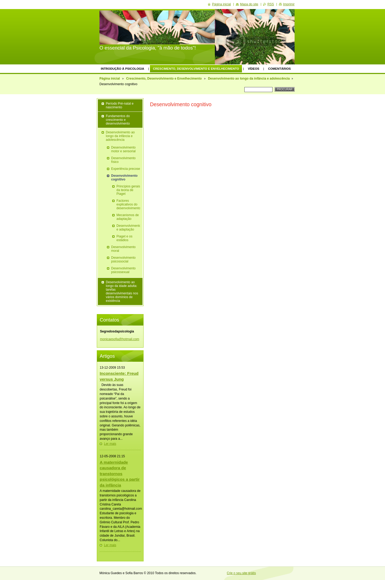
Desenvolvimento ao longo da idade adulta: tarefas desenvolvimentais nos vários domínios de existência (122, 291)
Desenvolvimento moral (123, 249)
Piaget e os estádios (124, 238)
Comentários (279, 68)
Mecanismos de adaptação (127, 217)
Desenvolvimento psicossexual (123, 270)
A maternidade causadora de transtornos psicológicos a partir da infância (120, 473)
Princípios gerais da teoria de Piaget (128, 190)
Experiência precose (125, 169)
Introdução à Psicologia (122, 68)
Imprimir (289, 4)
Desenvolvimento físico (123, 160)
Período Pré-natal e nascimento (119, 105)
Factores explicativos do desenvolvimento (128, 204)
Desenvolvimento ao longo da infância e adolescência (249, 78)
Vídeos (253, 68)
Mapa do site (249, 4)
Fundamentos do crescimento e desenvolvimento (118, 119)
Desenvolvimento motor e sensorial (123, 149)
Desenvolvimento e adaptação (128, 227)
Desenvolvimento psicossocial (123, 259)
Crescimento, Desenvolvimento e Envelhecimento (196, 68)
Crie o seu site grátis (241, 573)
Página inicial (109, 78)
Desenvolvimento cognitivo (124, 177)
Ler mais (110, 444)
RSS (270, 4)
